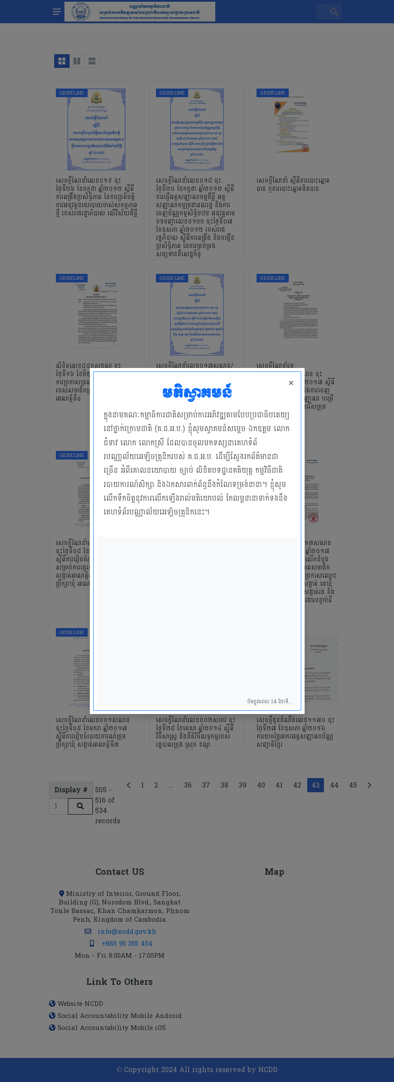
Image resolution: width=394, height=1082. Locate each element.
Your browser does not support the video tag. (197, 622)
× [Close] (291, 383)
